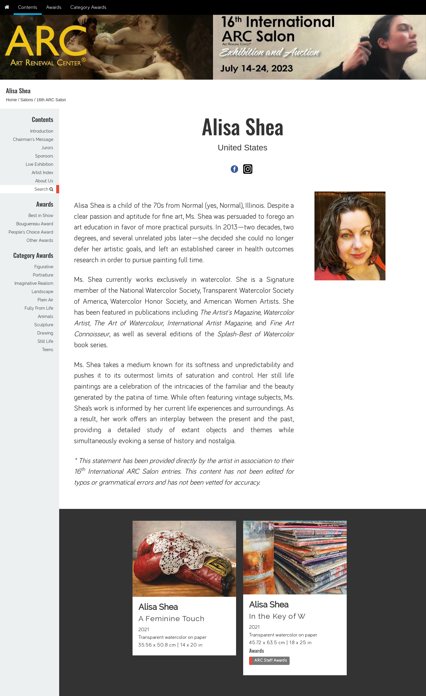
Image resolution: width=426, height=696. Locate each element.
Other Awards (40, 240)
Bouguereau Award (34, 223)
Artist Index (42, 172)
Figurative (43, 266)
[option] (319, 46)
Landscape (42, 291)
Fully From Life (39, 308)
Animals (45, 316)
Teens (47, 349)
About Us (44, 181)
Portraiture (43, 275)
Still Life (45, 341)
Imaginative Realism (33, 283)
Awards (54, 7)
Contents (27, 7)
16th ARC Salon (51, 99)
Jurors (47, 147)
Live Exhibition (39, 164)
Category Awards (88, 7)
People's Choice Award (31, 232)
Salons (26, 99)
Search (44, 189)
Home (11, 99)
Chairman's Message (33, 139)
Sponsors (44, 156)
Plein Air (45, 300)
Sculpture (43, 324)
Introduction (41, 131)
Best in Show (40, 215)
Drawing (45, 333)
